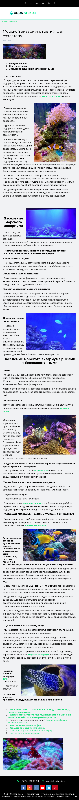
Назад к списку (9, 22)
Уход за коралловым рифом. (26, 725)
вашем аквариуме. (35, 525)
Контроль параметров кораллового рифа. (32, 730)
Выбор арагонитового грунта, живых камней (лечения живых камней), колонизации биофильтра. (39, 716)
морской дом (41, 470)
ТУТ (5, 678)
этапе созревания (52, 96)
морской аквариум (38, 654)
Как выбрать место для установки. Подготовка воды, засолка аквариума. (39, 711)
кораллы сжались (33, 503)
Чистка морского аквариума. (25, 733)
